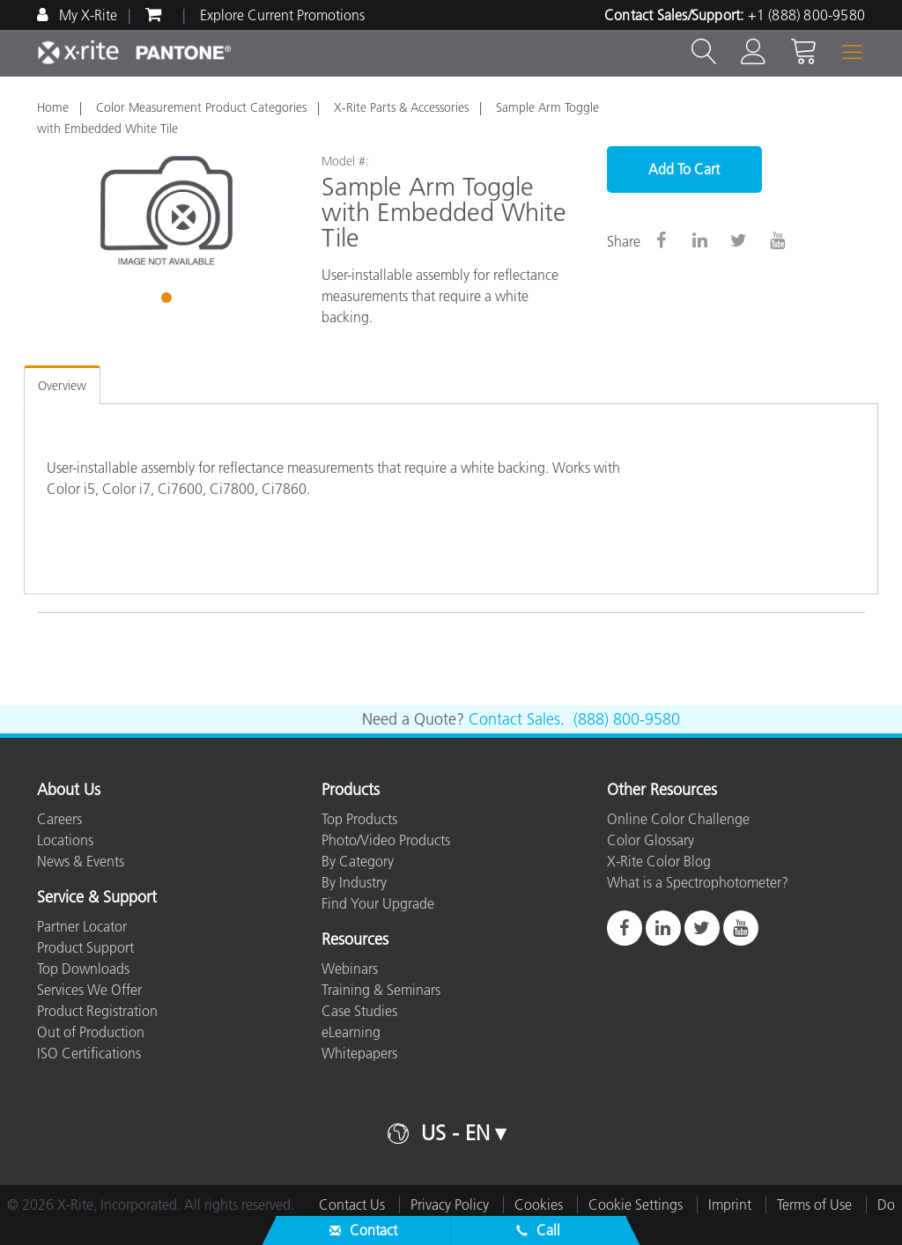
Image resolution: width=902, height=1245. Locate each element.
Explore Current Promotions (282, 15)
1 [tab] (168, 300)
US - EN (455, 1133)
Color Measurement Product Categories (201, 107)
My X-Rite (86, 15)
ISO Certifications (89, 1053)
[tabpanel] (166, 211)
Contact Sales (514, 719)
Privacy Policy (449, 1204)
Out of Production (90, 1032)
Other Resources (662, 790)
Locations (65, 840)
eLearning (351, 1032)
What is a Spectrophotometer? (697, 882)
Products (351, 790)
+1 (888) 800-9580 (806, 15)
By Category (358, 861)
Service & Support (97, 898)
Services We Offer (89, 989)
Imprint (729, 1204)
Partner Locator (82, 926)
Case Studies (359, 1011)
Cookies (538, 1204)
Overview (62, 386)
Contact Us (352, 1204)
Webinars (350, 968)
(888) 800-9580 (626, 719)
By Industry (354, 882)
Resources (355, 940)
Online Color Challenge (678, 819)
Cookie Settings (635, 1204)
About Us (68, 790)
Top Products (359, 819)
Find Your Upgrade (378, 903)
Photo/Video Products (386, 840)
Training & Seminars (381, 989)
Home (53, 107)
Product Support (85, 947)
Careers (59, 819)
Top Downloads (83, 968)
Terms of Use (814, 1204)
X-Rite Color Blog (659, 861)
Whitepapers (359, 1053)
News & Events (80, 861)
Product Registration (97, 1011)
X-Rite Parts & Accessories (401, 107)
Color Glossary (650, 840)
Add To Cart (684, 169)
